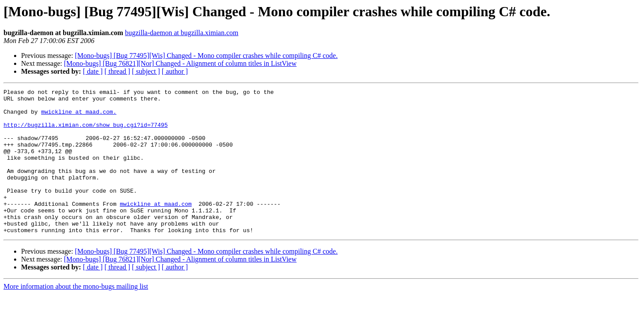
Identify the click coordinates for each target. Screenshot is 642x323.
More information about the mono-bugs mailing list (76, 315)
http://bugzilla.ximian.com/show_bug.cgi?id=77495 (86, 132)
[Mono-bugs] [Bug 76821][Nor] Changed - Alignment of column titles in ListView (180, 63)
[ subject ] (146, 71)
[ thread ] (117, 71)
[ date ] (93, 71)
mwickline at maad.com (156, 227)
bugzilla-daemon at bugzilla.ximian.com (182, 32)
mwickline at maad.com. (79, 117)
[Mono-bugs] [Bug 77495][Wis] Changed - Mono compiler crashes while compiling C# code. (206, 55)
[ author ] (175, 71)
